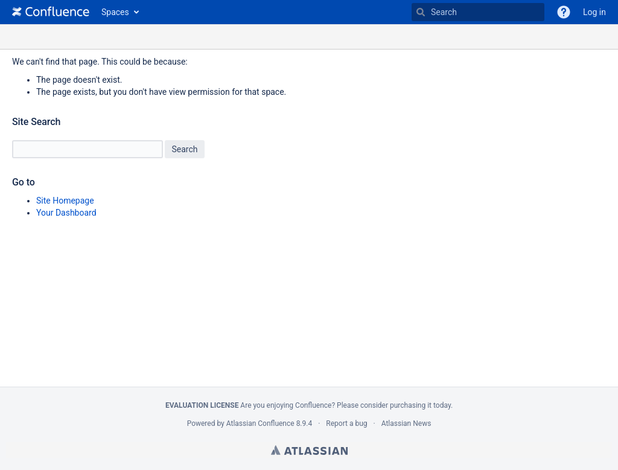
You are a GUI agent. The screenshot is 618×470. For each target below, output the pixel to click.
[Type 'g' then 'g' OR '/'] (478, 12)
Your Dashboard (66, 212)
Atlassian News (406, 423)
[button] (563, 12)
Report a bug (346, 423)
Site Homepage (65, 200)
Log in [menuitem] (594, 12)
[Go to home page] (50, 12)
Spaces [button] (115, 12)
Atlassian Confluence (260, 423)
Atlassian (309, 450)
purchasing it (411, 405)
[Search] (420, 12)
